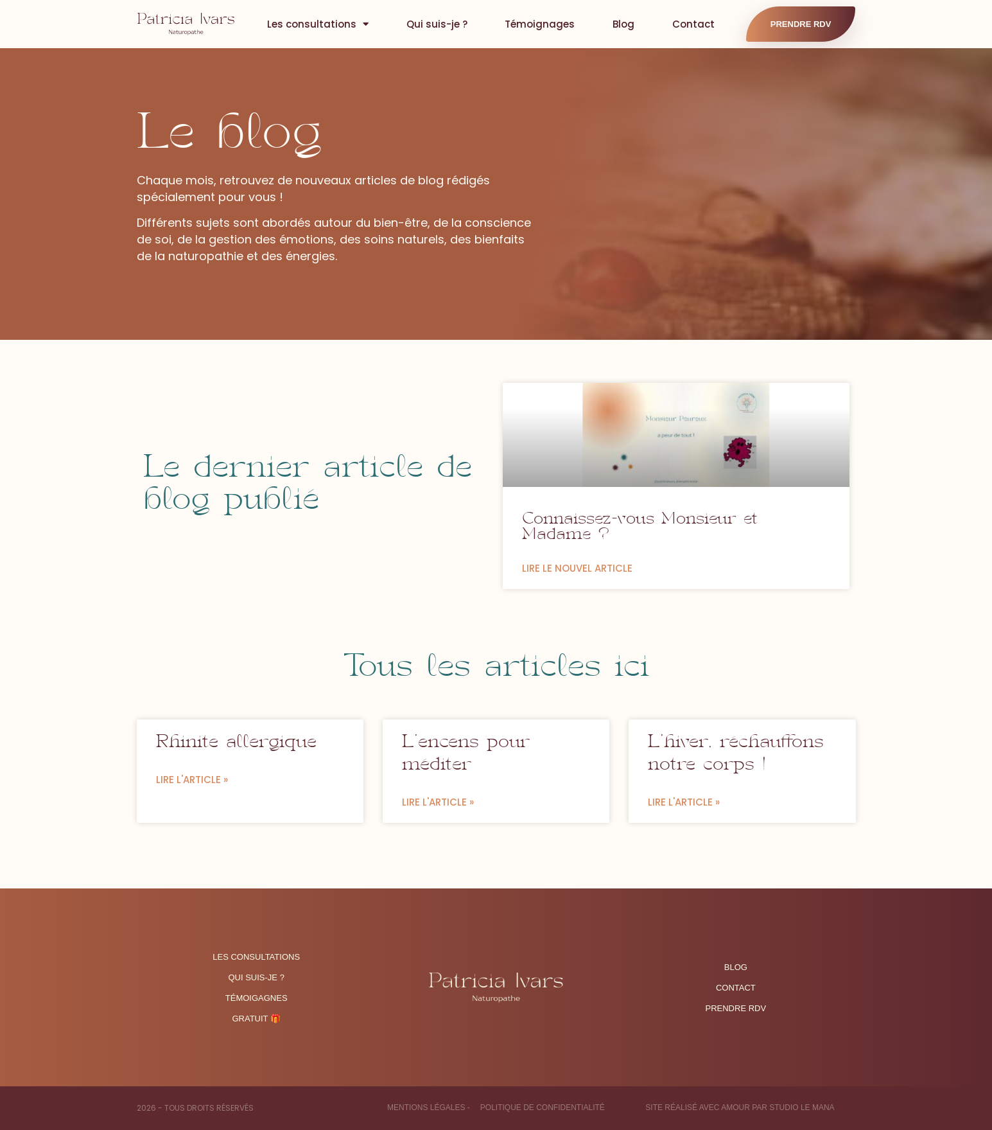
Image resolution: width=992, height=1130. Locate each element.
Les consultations (318, 24)
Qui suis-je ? (436, 24)
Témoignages (540, 24)
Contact (693, 24)
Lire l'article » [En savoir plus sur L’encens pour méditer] (438, 802)
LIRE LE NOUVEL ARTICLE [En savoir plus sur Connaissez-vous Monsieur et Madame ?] (577, 568)
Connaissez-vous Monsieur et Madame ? (640, 527)
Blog (623, 24)
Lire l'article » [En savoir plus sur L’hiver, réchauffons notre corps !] (684, 802)
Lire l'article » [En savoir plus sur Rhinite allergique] (192, 779)
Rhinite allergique (236, 743)
